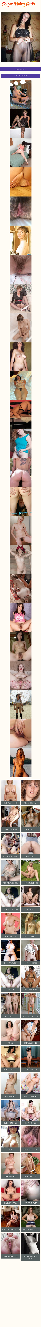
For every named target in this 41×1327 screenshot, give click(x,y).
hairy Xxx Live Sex (20, 76)
